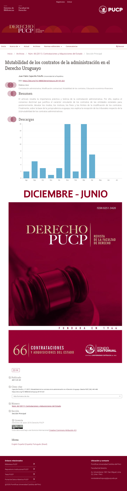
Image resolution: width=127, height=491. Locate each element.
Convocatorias (72, 46)
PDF (16, 370)
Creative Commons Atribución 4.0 (62, 430)
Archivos (36, 46)
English (14, 444)
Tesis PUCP (9, 474)
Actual (26, 46)
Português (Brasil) (40, 444)
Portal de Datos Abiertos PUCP (17, 479)
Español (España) (25, 444)
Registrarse (60, 2)
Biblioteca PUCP (11, 464)
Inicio (3, 46)
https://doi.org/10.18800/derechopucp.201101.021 (44, 81)
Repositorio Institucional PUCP (17, 469)
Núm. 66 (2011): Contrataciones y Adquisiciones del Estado (55, 53)
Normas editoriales (52, 46)
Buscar (120, 46)
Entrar (69, 2)
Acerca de (14, 46)
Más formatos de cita (21, 396)
